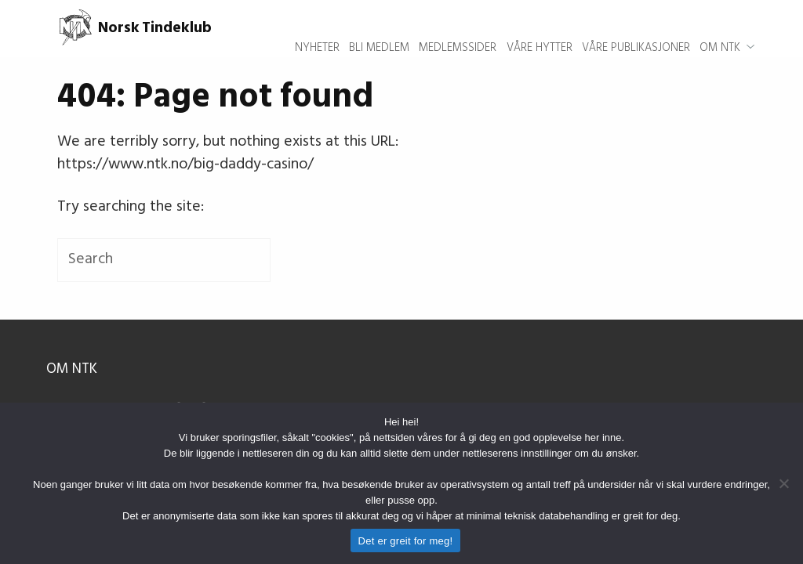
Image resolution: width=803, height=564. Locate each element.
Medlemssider (457, 29)
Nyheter (317, 29)
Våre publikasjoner (636, 29)
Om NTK (719, 29)
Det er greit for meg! (405, 541)
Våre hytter (539, 29)
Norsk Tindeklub (134, 28)
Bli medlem (379, 29)
